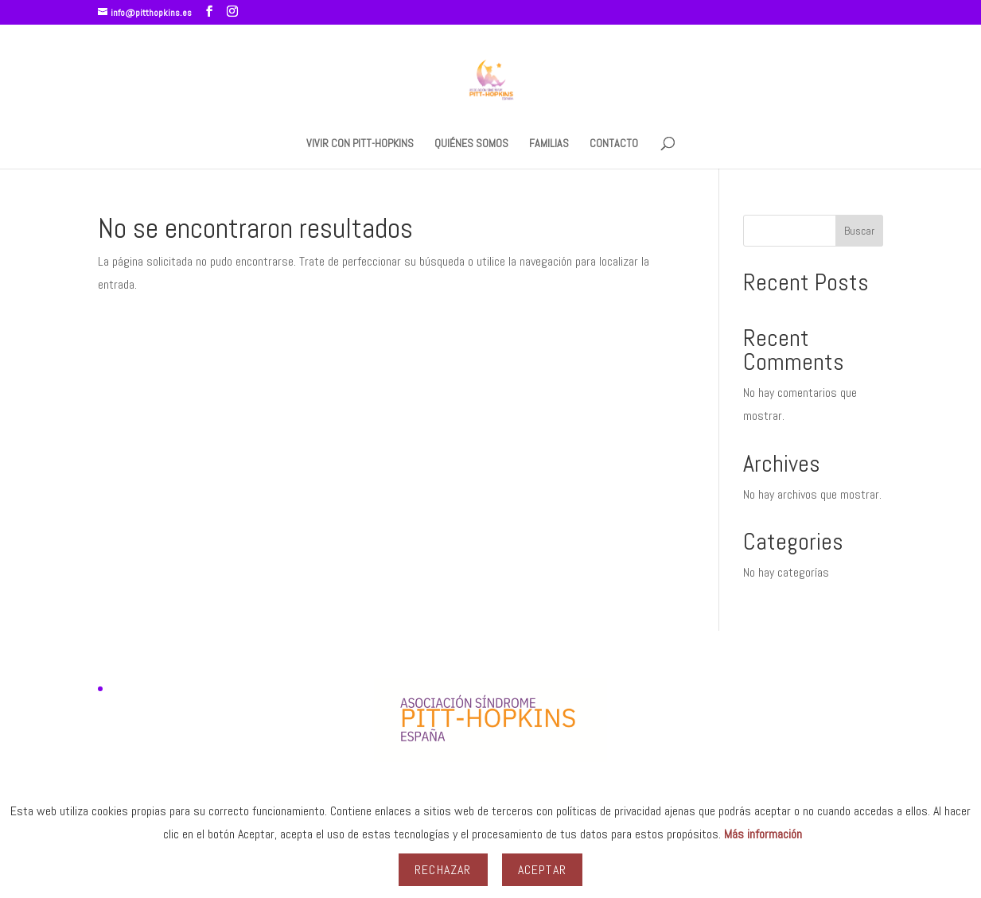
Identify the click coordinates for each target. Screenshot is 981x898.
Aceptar (542, 869)
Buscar (859, 231)
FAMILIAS (549, 144)
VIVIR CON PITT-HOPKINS (360, 144)
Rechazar (443, 869)
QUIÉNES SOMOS (471, 144)
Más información (763, 834)
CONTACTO (614, 144)
